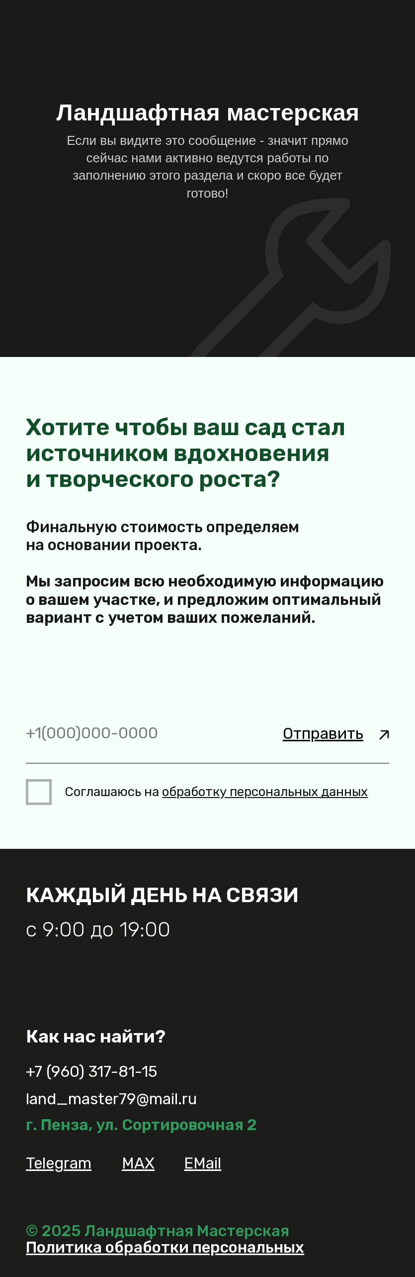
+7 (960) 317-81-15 (91, 1071)
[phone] (207, 734)
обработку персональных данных (265, 792)
